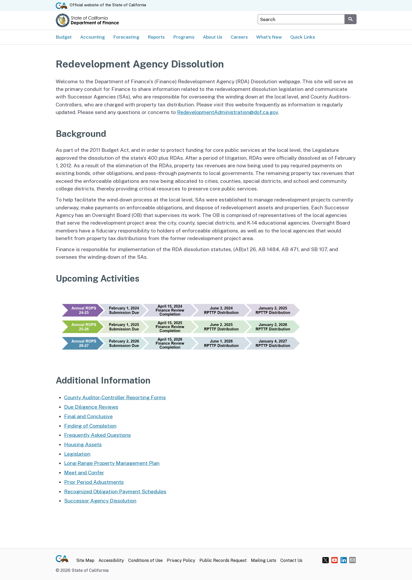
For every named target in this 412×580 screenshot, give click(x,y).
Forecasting (126, 37)
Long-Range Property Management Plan (111, 463)
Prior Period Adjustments (94, 482)
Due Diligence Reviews (91, 407)
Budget (64, 37)
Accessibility (111, 560)
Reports (156, 37)
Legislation (77, 454)
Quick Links (302, 37)
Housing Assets (83, 444)
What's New (269, 37)
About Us (212, 37)
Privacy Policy (181, 560)
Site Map (85, 560)
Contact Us (291, 560)
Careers (239, 37)
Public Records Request (223, 560)
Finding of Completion (90, 426)
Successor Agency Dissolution (100, 501)
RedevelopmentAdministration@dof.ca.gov (227, 112)
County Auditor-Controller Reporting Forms (115, 397)
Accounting (92, 37)
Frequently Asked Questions (97, 435)
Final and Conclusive (88, 416)
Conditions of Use (145, 560)
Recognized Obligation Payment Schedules (115, 491)
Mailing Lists (263, 560)
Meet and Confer (84, 472)
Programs (183, 37)
